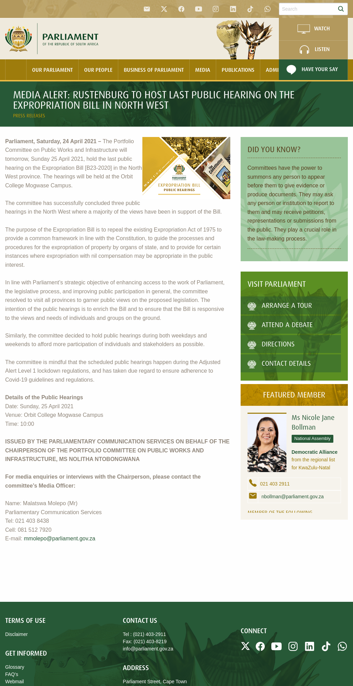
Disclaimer (16, 634)
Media (202, 69)
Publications (238, 69)
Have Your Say (311, 70)
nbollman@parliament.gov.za (292, 496)
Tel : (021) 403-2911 (144, 634)
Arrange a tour (280, 305)
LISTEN (313, 50)
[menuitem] (16, 69)
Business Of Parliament (154, 69)
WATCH (313, 29)
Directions (271, 344)
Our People (98, 69)
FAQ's (11, 674)
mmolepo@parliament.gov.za (59, 538)
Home (16, 69)
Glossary (14, 667)
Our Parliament (52, 69)
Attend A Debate (280, 324)
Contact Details (279, 363)
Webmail (14, 681)
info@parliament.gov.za (148, 648)
